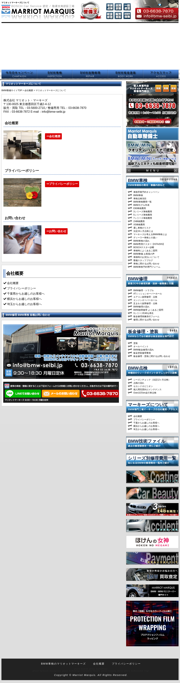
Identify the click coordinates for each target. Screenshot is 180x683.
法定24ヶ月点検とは (143, 231)
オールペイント (141, 346)
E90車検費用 (139, 208)
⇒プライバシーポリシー (62, 183)
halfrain (103, 669)
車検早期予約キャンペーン (146, 192)
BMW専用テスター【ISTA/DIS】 (149, 244)
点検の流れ (138, 383)
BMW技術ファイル (147, 441)
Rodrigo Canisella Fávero (86, 671)
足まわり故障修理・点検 (145, 303)
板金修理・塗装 (143, 331)
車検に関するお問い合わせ (146, 263)
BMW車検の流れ (141, 241)
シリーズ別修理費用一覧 (152, 458)
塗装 (135, 343)
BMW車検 (137, 180)
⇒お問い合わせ (56, 231)
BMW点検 (137, 368)
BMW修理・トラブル (143, 290)
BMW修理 (137, 278)
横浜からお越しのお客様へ (24, 298)
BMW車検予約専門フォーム (146, 267)
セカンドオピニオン (143, 386)
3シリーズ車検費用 (142, 211)
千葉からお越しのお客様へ (146, 423)
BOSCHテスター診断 (143, 247)
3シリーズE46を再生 (143, 313)
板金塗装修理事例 (142, 353)
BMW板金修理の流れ (143, 349)
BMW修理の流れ (141, 306)
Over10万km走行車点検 (144, 392)
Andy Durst (117, 671)
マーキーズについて (148, 404)
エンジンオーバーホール (145, 300)
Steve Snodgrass (51, 671)
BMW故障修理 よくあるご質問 (148, 310)
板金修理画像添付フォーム (146, 316)
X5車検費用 (139, 224)
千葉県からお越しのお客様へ (26, 293)
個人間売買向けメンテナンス (147, 389)
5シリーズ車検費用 (142, 215)
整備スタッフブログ (143, 260)
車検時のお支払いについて (146, 257)
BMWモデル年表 (141, 205)
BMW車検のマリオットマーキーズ (63, 663)
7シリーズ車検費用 (142, 218)
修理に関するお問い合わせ (146, 319)
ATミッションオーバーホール (147, 293)
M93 (86, 669)
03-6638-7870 (77, 107)
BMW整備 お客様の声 (144, 254)
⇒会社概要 (53, 136)
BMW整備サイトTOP (11, 90)
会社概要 (28, 90)
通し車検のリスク (142, 228)
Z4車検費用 (139, 221)
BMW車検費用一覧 (142, 202)
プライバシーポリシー (144, 419)
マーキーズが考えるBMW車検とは (150, 234)
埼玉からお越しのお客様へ (24, 304)
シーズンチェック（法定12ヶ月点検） (151, 379)
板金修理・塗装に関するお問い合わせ (151, 356)
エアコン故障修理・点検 (145, 297)
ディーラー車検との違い (145, 237)
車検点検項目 (139, 198)
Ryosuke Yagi (141, 671)
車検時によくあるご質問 (145, 250)
